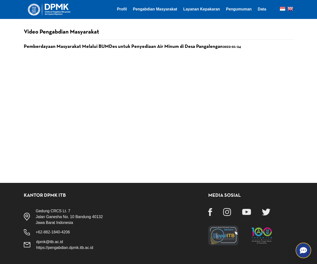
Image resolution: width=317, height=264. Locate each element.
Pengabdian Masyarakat (155, 9)
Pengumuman (239, 9)
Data (262, 9)
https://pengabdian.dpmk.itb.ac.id (64, 248)
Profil (122, 9)
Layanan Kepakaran (201, 9)
